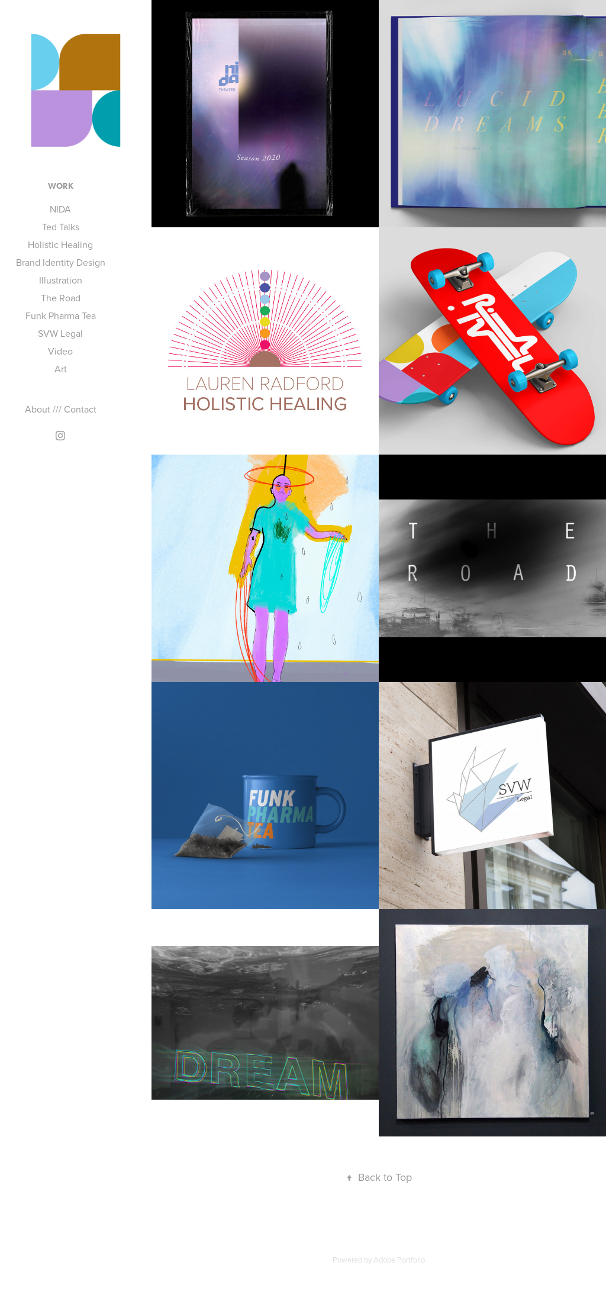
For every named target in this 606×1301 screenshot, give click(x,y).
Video (60, 351)
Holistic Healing (60, 244)
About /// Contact (60, 409)
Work (60, 186)
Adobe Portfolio (399, 1259)
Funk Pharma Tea (60, 315)
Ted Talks (60, 226)
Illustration (60, 279)
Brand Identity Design (60, 262)
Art (60, 368)
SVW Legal (60, 333)
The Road (60, 297)
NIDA (60, 208)
